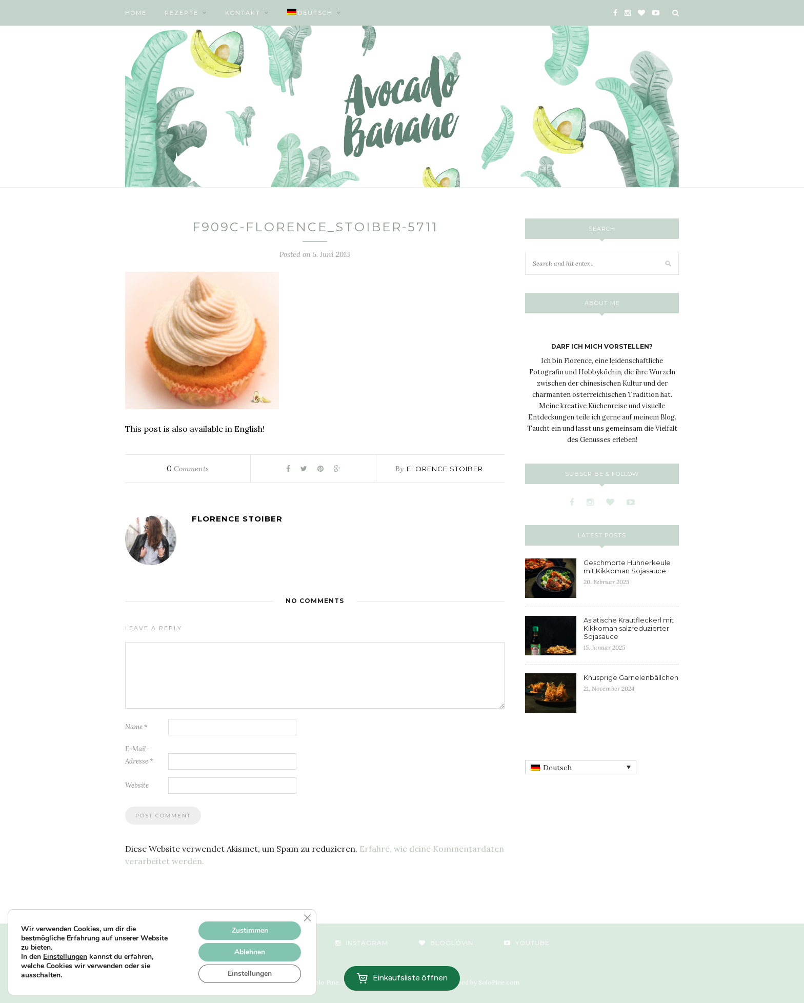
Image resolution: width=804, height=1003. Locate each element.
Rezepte (181, 12)
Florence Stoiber (445, 469)
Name (136, 727)
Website (137, 785)
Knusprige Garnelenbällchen (631, 677)
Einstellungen (65, 956)
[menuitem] (314, 13)
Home (136, 12)
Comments (188, 468)
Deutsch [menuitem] (557, 767)
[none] (580, 767)
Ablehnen (249, 952)
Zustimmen (250, 930)
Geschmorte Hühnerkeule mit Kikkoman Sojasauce (627, 566)
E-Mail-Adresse (139, 755)
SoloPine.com (498, 982)
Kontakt (242, 12)
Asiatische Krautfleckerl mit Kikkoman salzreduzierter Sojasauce (629, 628)
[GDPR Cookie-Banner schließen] (307, 918)
